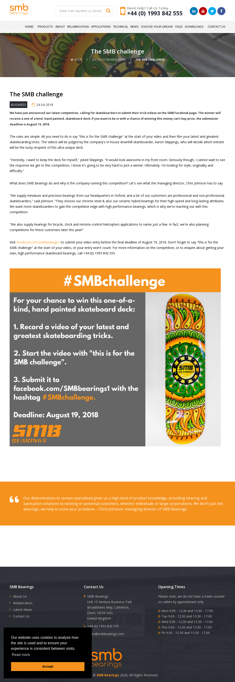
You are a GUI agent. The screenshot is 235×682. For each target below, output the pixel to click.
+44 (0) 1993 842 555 (155, 13)
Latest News (22, 609)
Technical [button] (120, 26)
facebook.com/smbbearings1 (38, 242)
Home (29, 26)
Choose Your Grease (157, 26)
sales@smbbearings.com (105, 634)
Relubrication (78, 26)
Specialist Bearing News (109, 60)
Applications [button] (101, 26)
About (60, 26)
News (134, 26)
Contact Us (216, 26)
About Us (20, 596)
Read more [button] (21, 655)
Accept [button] (47, 666)
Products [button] (45, 26)
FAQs (179, 26)
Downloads (194, 26)
